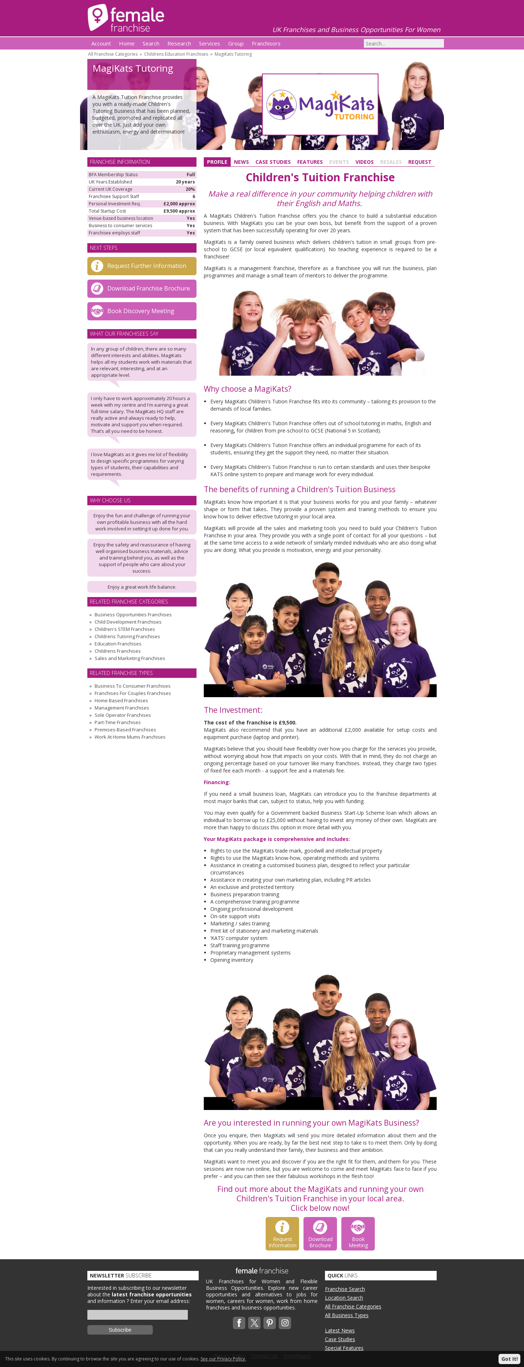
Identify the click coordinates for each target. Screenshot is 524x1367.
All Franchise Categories (113, 54)
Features (310, 161)
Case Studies (273, 161)
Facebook (239, 1323)
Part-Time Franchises (118, 722)
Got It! (509, 1358)
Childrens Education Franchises (176, 54)
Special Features (344, 1347)
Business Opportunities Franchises (133, 614)
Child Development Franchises (128, 622)
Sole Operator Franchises (123, 715)
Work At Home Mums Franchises (130, 737)
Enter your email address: (160, 1300)
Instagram (285, 1323)
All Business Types (347, 1315)
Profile (217, 161)
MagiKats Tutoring (233, 54)
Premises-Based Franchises (125, 729)
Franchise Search (345, 1288)
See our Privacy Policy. (223, 1359)
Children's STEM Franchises (125, 629)
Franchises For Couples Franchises (133, 693)
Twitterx (254, 1323)
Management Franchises (122, 707)
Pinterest (269, 1323)
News (241, 161)
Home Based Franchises (121, 700)
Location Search (344, 1297)
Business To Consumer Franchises (133, 686)
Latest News (340, 1330)
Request (420, 161)
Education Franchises (118, 643)
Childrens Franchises (118, 651)
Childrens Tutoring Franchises (127, 636)
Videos (365, 161)
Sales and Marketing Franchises (130, 658)
